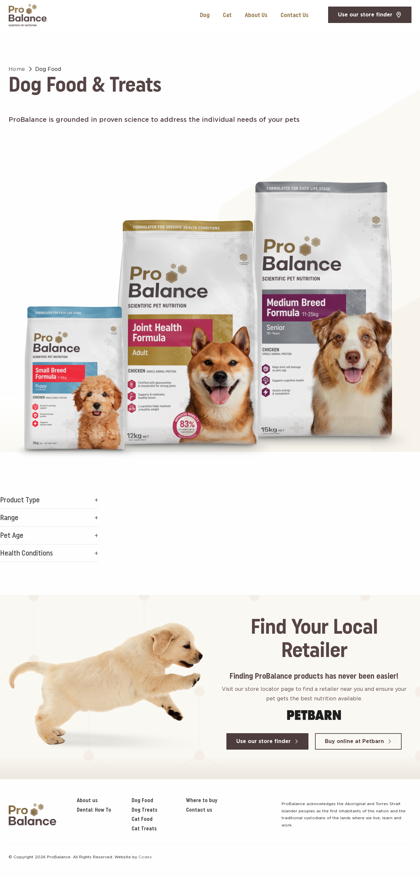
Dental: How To (94, 810)
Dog (205, 14)
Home (17, 69)
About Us (256, 14)
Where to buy (201, 800)
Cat (227, 14)
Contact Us (294, 14)
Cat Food (142, 819)
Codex (145, 857)
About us (87, 800)
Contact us (199, 810)
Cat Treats (144, 828)
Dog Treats (145, 810)
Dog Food (142, 800)
